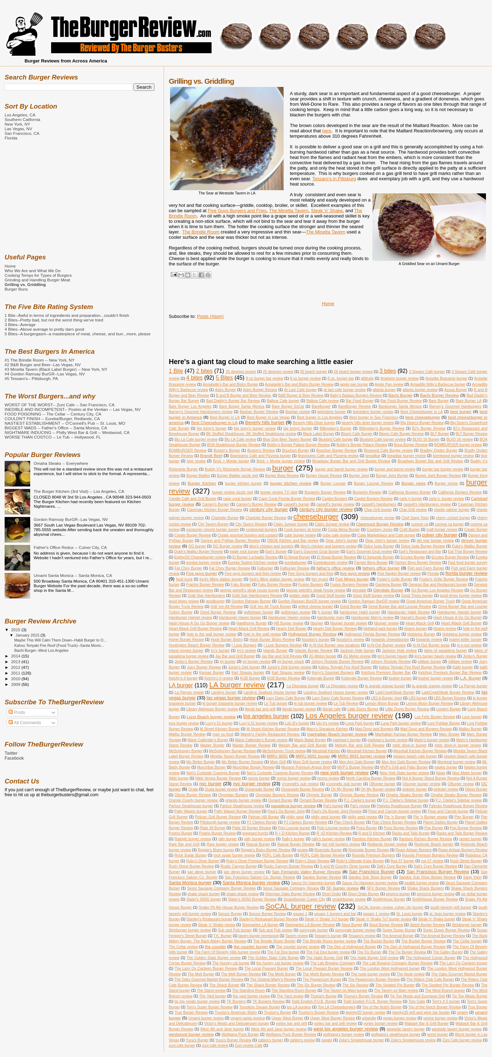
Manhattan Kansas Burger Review (403, 734)
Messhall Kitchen (326, 751)
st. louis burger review (448, 914)
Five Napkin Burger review (399, 574)
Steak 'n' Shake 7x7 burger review (384, 919)
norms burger (259, 778)
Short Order (331, 894)
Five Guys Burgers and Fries (237, 210)
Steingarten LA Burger (260, 925)
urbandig (369, 1018)
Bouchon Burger (295, 450)
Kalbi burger (463, 667)
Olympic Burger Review (359, 795)
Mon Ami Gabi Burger (357, 762)
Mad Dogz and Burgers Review (426, 729)
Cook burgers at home (302, 530)
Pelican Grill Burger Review (218, 817)
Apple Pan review (389, 384)
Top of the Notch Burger (382, 1007)
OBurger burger (382, 784)
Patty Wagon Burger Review (237, 811)
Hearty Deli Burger (291, 629)
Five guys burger (201, 573)
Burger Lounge (333, 483)
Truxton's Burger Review (318, 1012)
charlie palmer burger (451, 510)
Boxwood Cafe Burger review (388, 450)
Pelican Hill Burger (263, 817)
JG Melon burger (323, 656)
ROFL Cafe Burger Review (322, 855)
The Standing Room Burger (294, 990)
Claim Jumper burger (291, 524)
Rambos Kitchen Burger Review (425, 839)
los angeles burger (266, 716)
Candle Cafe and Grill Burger (192, 499)
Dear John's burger (342, 541)
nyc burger (210, 783)
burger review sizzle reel (232, 492)
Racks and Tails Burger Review (461, 833)
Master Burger (212, 745)
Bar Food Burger (359, 401)
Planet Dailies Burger (440, 822)
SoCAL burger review (301, 906)
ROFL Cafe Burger (277, 855)
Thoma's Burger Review (363, 996)
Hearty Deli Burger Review (335, 629)
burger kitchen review (290, 483)
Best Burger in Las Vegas (268, 417)
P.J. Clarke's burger (360, 800)
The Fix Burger (369, 952)
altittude (367, 378)
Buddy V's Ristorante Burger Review (235, 469)
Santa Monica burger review (251, 882)
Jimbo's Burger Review (194, 662)
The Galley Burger (448, 952)
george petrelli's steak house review (315, 590)
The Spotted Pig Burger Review (447, 985)
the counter (215, 946)
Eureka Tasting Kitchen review (253, 563)
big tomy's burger (211, 428)
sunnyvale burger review (355, 930)
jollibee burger (429, 662)
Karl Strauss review (288, 673)
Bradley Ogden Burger (438, 450)
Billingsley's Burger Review (382, 428)
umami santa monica (247, 1018)
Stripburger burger (467, 925)
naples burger (445, 767)
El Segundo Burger (378, 557)
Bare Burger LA (469, 401)
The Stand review (211, 990)
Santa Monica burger (190, 882)
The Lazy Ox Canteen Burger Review (206, 968)
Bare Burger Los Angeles (190, 406)
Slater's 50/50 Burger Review (252, 899)
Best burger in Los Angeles (319, 417)
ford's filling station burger (220, 579)
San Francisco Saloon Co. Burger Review (260, 877)
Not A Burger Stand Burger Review (431, 778)
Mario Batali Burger (310, 740)
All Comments (25, 722)
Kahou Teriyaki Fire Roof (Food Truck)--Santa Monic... (59, 645)
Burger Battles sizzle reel (237, 476)
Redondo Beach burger (433, 844)
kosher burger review (436, 678)
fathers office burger (381, 568)
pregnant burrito (255, 833)
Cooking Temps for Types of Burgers (38, 275)
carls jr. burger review (446, 499)
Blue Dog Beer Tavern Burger (287, 439)
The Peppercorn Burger (322, 979)
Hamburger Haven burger (240, 618)
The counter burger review (297, 947)
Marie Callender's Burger (207, 740)
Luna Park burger (359, 723)
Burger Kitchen (202, 483)
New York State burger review (404, 773)
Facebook (14, 758)
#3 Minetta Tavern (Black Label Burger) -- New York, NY (56, 369)
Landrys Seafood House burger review (336, 692)
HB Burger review (288, 623)
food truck (184, 579)
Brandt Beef (211, 455)
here (326, 130)
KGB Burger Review (283, 678)
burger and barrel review (395, 469)
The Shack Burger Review (268, 985)
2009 (16, 684)
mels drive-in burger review (457, 745)
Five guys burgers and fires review (253, 574)
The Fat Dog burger (283, 952)
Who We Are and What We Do (33, 270)
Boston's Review (261, 450)
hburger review (386, 623)
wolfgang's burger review (343, 1034)
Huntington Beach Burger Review (196, 645)
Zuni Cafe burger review (462, 1040)
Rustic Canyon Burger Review (288, 866)
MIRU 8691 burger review (361, 756)
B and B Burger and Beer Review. (244, 395)
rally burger (227, 839)
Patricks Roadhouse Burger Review (458, 806)
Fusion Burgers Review (349, 585)
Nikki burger (178, 778)
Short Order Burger (363, 894)
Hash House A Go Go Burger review (199, 623)
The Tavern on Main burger (345, 990)
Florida (433, 574)
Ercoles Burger (412, 557)
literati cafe (332, 709)
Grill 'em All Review (227, 607)
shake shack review (242, 894)
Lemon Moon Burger (382, 703)
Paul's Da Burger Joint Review (336, 811)
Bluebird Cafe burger (335, 439)
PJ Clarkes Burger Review (305, 822)
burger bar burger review (442, 469)
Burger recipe (446, 483)
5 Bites (224, 378)
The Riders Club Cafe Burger (430, 979)
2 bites (204, 371)
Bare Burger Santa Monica (241, 406)
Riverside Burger (328, 850)
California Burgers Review (459, 492)
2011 (16, 673)
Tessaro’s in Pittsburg (334, 178)
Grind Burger (350, 607)
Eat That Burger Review (467, 552)
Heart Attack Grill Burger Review (195, 629)
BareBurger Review (354, 406)
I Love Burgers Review (283, 645)
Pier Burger (464, 817)
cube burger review (300, 535)
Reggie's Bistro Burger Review (266, 850)
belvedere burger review (373, 412)
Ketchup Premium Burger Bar (386, 673)
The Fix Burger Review (407, 952)
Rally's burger (293, 839)
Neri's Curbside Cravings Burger (213, 773)
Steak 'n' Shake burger (436, 919)
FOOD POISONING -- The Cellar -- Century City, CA (53, 414)
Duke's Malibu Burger (469, 546)
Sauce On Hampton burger (313, 883)
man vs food (223, 734)
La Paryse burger (473, 686)
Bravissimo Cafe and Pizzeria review (328, 456)
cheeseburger (316, 516)
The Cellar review (183, 947)
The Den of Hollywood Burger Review (414, 947)
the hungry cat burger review (280, 963)
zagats (326, 1040)
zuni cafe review (215, 1045)
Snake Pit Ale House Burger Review (229, 907)
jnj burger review (256, 662)
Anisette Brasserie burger (446, 378)
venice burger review (440, 1018)
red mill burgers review (341, 844)
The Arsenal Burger (398, 936)
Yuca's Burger (197, 1040)
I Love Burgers (244, 645)
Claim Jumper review (332, 524)
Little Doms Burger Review (407, 709)
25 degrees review (278, 372)
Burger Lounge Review (373, 483)
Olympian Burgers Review (277, 795)
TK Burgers (235, 1001)
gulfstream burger (258, 612)
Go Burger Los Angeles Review (437, 590)
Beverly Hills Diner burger (314, 423)
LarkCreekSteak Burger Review (448, 692)
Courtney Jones (380, 530)
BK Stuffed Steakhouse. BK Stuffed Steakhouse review (251, 434)
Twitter (11, 753)
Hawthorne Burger (251, 623)
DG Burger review (227, 546)
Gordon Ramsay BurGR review (373, 601)
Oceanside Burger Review (302, 789)
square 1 (300, 914)
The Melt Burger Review (241, 974)
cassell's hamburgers (378, 504)
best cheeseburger (422, 417)
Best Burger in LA (225, 417)
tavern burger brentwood (259, 936)
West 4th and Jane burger (222, 1029)
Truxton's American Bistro (236, 1012)
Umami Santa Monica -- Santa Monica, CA (73, 575)
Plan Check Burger (349, 822)
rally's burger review (328, 839)
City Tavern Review (251, 524)
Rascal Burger (258, 844)
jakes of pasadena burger (445, 651)
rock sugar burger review (234, 855)
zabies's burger (270, 1040)
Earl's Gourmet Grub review (369, 552)
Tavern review (296, 936)
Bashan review (297, 412)
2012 (16, 667)
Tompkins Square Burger (259, 1007)
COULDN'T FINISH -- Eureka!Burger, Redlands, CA (52, 418)
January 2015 (28, 635)
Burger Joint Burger (392, 476)
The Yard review (290, 996)
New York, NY (17, 124)
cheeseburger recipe (378, 518)
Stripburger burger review (190, 930)
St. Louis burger (409, 914)
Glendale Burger (388, 590)
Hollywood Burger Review (312, 634)
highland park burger (380, 629)
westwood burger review (191, 1034)
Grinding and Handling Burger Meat (37, 279)
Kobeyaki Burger (320, 678)
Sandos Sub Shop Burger (370, 877)
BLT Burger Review (471, 434)
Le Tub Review (346, 703)
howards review (429, 640)
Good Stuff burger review (373, 596)
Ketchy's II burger (183, 678)
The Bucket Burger (378, 941)
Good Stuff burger (331, 596)
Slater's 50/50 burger (203, 899)
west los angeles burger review (345, 1028)
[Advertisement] (298, 292)
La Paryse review (189, 692)
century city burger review (326, 509)
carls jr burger (410, 499)
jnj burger (227, 662)
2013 (16, 661)
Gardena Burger (388, 585)
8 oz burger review (305, 378)
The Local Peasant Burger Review (323, 968)
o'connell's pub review (300, 784)
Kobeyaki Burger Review (361, 678)
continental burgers (261, 530)
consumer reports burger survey (212, 530)
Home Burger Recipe (186, 640)
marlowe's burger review (387, 740)
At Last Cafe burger (300, 390)
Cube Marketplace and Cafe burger (386, 535)
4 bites (194, 378)
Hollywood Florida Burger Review (372, 634)
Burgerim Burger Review (325, 492)
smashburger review (349, 899)
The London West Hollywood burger (390, 968)
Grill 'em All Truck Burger (270, 607)
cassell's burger (297, 504)
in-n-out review (469, 645)
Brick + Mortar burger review (281, 461)
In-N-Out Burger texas (431, 645)
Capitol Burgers (335, 499)
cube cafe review (337, 535)
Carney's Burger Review (256, 504)
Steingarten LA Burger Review (310, 925)
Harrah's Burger (413, 618)
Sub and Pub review (276, 930)
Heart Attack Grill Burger (461, 623)
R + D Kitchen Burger (292, 833)
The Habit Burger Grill (324, 958)
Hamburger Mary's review (372, 618)
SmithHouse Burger (389, 899)
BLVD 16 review (459, 439)
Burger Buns (16, 289)
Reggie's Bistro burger (216, 850)
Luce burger (472, 717)
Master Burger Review (251, 745)
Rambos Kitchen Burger (372, 839)
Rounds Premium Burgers (373, 855)
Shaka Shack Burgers (425, 888)
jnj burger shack (291, 662)
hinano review (444, 629)
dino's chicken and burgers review (328, 546)
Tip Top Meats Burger (469, 996)
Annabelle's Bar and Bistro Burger (230, 384)
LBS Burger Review (450, 698)
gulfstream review (295, 612)
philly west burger (325, 817)
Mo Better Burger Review (242, 762)
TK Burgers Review (268, 1001)
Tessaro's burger (328, 936)
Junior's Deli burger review (289, 667)
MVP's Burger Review (355, 767)
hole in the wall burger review (211, 634)
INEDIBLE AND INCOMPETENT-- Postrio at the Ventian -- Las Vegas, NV (73, 409)
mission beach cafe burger (415, 756)
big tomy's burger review (254, 428)
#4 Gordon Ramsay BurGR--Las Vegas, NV (45, 373)
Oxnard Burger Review (318, 800)
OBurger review (461, 784)
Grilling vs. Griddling (25, 284)
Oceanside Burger (259, 789)
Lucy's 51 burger (219, 723)
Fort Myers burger (352, 579)
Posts (17, 712)
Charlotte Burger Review (266, 518)
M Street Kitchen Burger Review (273, 729)
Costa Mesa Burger (344, 530)
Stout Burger (351, 925)
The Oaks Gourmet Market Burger (459, 974)
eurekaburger (295, 563)
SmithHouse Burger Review (435, 899)
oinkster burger (414, 789)
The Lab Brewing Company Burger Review (397, 963)
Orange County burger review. (193, 800)
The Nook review (411, 974)
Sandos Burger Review (321, 877)
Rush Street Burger (466, 861)
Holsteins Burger (421, 634)
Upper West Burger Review (332, 1018)
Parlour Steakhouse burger (191, 806)
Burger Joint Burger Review (438, 476)
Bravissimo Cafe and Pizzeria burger (260, 456)
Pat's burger (333, 806)
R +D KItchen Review (334, 833)
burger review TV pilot (278, 492)
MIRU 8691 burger (313, 756)
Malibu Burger (470, 729)
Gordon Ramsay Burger (251, 601)
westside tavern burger (406, 1029)
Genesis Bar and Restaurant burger (438, 585)
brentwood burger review (453, 456)
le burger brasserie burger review (230, 703)
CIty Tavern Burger (213, 524)
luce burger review (184, 723)
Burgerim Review (367, 492)
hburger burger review (348, 623)
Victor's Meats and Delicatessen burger (236, 1023)
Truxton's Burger (277, 1012)
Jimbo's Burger (475, 656)
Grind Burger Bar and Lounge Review (399, 607)
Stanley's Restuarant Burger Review (268, 919)
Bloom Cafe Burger (356, 434)
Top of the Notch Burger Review (434, 1007)
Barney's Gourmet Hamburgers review (200, 412)
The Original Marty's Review (273, 979)
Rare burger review (223, 844)
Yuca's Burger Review (233, 1040)
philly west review (362, 817)
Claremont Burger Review (380, 524)
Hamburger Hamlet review (190, 618)
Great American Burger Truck (430, 601)
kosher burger (400, 678)
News (440, 773)
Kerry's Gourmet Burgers (333, 673)
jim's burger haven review (435, 656)
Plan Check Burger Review (394, 822)
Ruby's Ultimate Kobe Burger (360, 861)
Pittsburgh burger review (220, 822)
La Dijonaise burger (302, 686)
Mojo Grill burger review (312, 762)
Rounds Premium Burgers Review (430, 855)
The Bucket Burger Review (423, 941)
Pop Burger (434, 828)
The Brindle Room (200, 232)
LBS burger (418, 698)
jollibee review (460, 662)
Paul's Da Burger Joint (286, 811)
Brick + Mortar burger (231, 461)
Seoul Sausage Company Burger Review (221, 888)
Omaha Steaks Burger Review (456, 795)
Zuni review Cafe (248, 1045)
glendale (359, 590)
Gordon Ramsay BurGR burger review (309, 601)
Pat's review (360, 806)
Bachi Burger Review (439, 395)
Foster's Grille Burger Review (443, 579)
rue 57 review (432, 861)
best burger (460, 411)
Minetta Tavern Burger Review (235, 756)
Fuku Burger (241, 585)
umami (462, 1012)
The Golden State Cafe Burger (273, 958)
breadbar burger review (406, 456)
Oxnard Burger (280, 800)
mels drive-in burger (410, 745)
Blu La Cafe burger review (196, 439)
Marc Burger (449, 734)
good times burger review (461, 596)
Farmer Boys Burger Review (417, 563)
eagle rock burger (244, 552)
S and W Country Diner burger (345, 866)
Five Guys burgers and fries (310, 574)
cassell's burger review (335, 504)
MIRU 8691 (277, 756)
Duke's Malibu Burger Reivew (198, 552)
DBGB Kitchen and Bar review (292, 541)
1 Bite (176, 371)
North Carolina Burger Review (370, 778)
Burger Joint (359, 476)
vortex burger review (380, 1023)
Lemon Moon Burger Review (429, 703)
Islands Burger (275, 651)
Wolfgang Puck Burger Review (291, 1034)
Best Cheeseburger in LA (421, 412)
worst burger (437, 1034)
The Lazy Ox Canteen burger (463, 963)
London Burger (448, 709)
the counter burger (251, 946)
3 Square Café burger (427, 372)
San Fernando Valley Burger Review (306, 871)
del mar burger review (435, 541)
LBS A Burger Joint (386, 698)
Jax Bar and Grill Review (282, 656)
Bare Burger (438, 401)
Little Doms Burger (363, 709)
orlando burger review (243, 800)
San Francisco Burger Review (437, 871)
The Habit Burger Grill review (374, 958)
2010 (16, 678)
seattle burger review (421, 883)
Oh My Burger (342, 789)
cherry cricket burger (453, 518)
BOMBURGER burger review (458, 445)
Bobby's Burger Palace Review (362, 445)
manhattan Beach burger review (337, 734)
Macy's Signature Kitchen (327, 729)
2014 (16, 656)
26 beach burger (313, 372)
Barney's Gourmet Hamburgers (455, 406)
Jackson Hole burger (357, 651)
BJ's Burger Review (428, 428)
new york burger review (344, 772)
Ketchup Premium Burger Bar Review (449, 673)
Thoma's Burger (323, 996)
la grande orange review (432, 686)
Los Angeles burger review (349, 715)
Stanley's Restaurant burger (209, 919)
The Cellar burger (467, 941)
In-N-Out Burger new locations (334, 645)
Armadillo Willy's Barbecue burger (437, 384)
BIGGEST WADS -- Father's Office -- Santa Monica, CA (56, 427)
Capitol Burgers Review (373, 499)
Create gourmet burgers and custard (248, 535)
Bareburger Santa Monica (400, 406)
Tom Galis (417, 1001)
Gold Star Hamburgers (206, 596)
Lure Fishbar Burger (443, 723)
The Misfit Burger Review (323, 974)
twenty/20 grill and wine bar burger (421, 1012)
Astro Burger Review (260, 390)
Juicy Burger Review (204, 667)
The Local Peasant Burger (266, 968)
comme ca (419, 524)
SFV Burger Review (383, 888)
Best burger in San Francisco (373, 417)
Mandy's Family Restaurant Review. (270, 734)
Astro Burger (225, 390)
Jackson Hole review (399, 651)
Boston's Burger (227, 450)
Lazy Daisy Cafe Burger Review (338, 698)
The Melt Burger (201, 974)
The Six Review (355, 985)
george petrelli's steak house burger (249, 590)
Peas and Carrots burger (448, 811)
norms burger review (293, 778)
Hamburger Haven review (289, 618)
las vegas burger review (231, 697)
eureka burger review (203, 563)
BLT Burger (439, 434)
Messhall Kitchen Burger (367, 751)
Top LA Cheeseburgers (336, 1007)
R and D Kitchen (371, 833)
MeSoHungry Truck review (284, 751)
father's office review (336, 568)
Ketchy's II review (218, 678)
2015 (16, 629)
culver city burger (440, 535)
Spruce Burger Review (267, 914)
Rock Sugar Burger (191, 855)
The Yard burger (212, 996)
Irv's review (246, 651)
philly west (295, 817)
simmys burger (398, 894)
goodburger (215, 601)
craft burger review (442, 530)
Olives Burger (476, 789)
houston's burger (315, 640)
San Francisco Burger (372, 871)
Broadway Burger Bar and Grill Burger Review (351, 461)
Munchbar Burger (211, 767)
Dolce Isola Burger (378, 546)
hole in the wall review (262, 634)
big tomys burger (297, 428)
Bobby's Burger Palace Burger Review (298, 445)
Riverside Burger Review (368, 850)
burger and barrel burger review (341, 469)
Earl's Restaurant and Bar (420, 552)
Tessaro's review (362, 936)
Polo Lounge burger (294, 828)
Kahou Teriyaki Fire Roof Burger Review (412, 667)
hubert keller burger (465, 640)
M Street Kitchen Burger (220, 729)
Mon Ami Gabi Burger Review (406, 762)
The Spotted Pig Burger (394, 985)
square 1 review (376, 914)
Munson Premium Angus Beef (306, 767)
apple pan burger (354, 384)
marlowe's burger (347, 740)
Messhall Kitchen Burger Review (420, 751)
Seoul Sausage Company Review (291, 888)
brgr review (196, 461)
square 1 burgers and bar (335, 914)
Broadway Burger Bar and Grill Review (430, 461)
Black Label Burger (318, 434)
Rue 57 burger (402, 861)
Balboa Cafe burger (283, 401)
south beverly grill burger (451, 907)
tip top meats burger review (197, 1001)
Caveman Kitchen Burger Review (214, 510)
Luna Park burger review (401, 723)
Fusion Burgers (310, 585)
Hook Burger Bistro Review (272, 640)
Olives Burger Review (193, 795)
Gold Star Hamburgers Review (257, 596)
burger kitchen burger (243, 483)
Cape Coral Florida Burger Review (287, 499)
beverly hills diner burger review (367, 423)
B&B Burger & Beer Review (300, 395)
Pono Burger (366, 828)
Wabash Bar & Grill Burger (426, 1023)
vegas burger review (399, 1018)
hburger (316, 623)
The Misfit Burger (282, 974)
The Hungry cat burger (231, 963)
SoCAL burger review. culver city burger (390, 907)
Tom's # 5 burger (446, 1001)
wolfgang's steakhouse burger (395, 1034)
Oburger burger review (421, 784)
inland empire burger (186, 651)
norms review (328, 778)
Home (328, 303)
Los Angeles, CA (20, 114)
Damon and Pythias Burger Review (230, 541)
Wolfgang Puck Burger (240, 1034)
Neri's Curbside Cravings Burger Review (280, 773)
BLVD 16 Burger (425, 439)
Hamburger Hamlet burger (459, 612)
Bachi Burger (400, 395)
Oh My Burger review (378, 789)
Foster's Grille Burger (394, 579)
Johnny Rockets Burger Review (337, 662)
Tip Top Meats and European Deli (417, 996)
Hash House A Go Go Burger (457, 618)
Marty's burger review (431, 740)
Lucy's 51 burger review (258, 723)
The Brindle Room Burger (274, 941)
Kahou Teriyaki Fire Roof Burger (345, 667)
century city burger (268, 509)
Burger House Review (324, 476)
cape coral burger (237, 499)
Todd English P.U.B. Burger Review (372, 1001)
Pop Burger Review (466, 828)
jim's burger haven (392, 656)
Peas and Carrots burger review (394, 811)
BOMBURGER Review (187, 450)
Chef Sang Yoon (415, 518)
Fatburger (265, 568)
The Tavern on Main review (396, 990)
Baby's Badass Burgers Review (356, 395)
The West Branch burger (445, 990)
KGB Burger (250, 678)
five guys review (355, 573)
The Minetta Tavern (288, 210)
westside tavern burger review (456, 1029)
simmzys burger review (435, 894)
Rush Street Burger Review (191, 866)
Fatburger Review (295, 568)
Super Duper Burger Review (446, 930)
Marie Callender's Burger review (261, 740)
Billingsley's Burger (335, 428)
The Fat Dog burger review (328, 952)
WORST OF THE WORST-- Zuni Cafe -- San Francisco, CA (60, 404)
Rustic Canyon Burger (238, 866)
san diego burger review (244, 872)
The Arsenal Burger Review (442, 936)
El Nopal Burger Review (336, 557)
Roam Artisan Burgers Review (463, 850)
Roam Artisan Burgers (413, 850)
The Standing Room (248, 990)
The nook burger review (370, 974)
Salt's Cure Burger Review (435, 866)
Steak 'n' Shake (327, 210)
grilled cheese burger (315, 607)
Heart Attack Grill (420, 623)
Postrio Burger (180, 833)
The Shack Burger (224, 985)
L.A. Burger (470, 678)
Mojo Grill (278, 762)
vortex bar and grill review (335, 1023)
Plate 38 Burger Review (251, 828)
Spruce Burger (230, 914)
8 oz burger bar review (264, 378)
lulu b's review (327, 723)
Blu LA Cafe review (240, 439)
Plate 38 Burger (213, 828)
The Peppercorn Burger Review (374, 979)
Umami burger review (206, 1018)
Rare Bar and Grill (184, 844)
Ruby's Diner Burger (202, 861)
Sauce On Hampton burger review (370, 883)
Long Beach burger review (211, 716)
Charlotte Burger (225, 518)
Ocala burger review (221, 789)
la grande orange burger (385, 686)
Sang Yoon (472, 877)
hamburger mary (330, 618)
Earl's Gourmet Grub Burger (317, 552)
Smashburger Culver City (304, 899)
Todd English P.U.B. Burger (314, 1001)
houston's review (350, 640)
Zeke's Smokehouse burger (361, 1040)
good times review (184, 601)
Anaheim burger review (400, 378)
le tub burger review (310, 703)
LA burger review (237, 685)
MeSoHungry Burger (185, 751)
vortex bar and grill (291, 1023)
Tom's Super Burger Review (210, 1007)
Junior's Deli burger (244, 667)
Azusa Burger (455, 390)
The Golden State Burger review (214, 958)
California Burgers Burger (409, 492)
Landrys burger (223, 692)
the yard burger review (251, 996)
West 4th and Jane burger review (278, 1029)
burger (283, 468)
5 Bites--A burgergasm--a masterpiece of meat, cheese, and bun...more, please (78, 333)
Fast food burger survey (467, 563)
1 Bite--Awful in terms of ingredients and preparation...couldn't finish (67, 315)
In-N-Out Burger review (386, 645)
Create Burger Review (192, 535)
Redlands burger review (387, 844)
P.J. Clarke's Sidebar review (459, 800)
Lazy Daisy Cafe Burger (285, 698)
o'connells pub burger (344, 784)
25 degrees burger (241, 372)
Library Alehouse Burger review (212, 709)
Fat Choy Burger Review (229, 568)
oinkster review (445, 789)
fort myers (319, 579)
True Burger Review (191, 1012)
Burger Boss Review (282, 476)
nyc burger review (251, 783)
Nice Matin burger (467, 773)
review (302, 850)
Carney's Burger (215, 504)
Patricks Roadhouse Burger (399, 806)
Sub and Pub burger (235, 930)
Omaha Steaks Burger (404, 795)
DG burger (197, 546)
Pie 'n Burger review (431, 817)
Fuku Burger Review (274, 585)
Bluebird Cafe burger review (383, 439)
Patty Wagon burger (190, 811)
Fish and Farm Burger (426, 568)
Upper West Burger (287, 1018)
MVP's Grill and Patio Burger (404, 767)
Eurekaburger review (330, 563)
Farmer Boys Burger (371, 563)
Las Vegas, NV (18, 128)
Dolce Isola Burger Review (423, 546)
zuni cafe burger (182, 1045)
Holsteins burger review (462, 634)
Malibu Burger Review (187, 734)
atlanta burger (384, 390)
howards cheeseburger (390, 640)
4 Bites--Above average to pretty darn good (44, 329)
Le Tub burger (275, 703)
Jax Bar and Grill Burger (235, 656)
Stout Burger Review (386, 925)
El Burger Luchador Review (255, 557)
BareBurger (321, 406)
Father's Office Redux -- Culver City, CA (70, 547)
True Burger (477, 1007)
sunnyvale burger (314, 930)
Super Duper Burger (399, 930)
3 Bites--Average (20, 324)
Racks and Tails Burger (411, 833)
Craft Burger (409, 530)
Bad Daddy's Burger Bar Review (233, 401)
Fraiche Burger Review (205, 585)
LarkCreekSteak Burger (395, 692)
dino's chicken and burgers (271, 546)
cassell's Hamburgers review (427, 504)
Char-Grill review (413, 510)
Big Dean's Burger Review (422, 423)
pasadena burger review (293, 805)
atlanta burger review (420, 390)
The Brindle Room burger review (329, 941)
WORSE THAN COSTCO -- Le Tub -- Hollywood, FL (53, 437)
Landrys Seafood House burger (270, 692)
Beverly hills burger (265, 422)
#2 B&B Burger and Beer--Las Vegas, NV (43, 364)
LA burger (181, 685)
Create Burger (476, 530)
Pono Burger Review (401, 828)
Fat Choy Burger (188, 568)
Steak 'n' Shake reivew (216, 925)
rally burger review (259, 839)
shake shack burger (203, 894)
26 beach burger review (353, 372)
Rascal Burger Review (296, 844)
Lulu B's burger (297, 723)
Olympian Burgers (233, 795)
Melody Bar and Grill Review (359, 745)
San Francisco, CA (22, 133)
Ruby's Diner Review (312, 861)
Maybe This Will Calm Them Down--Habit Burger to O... (60, 640)
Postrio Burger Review (217, 833)
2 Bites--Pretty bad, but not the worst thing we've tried (54, 320)
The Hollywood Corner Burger (430, 958)
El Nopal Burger (297, 557)
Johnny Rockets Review (391, 662)
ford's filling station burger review (277, 579)
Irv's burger (220, 651)
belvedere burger (331, 412)
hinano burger (415, 629)
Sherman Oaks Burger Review (290, 894)
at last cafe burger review (345, 390)
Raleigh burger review (193, 839)
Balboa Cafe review (322, 401)
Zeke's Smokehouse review (413, 1040)
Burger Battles (198, 476)
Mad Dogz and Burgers (374, 729)
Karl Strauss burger (247, 673)
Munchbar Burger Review (253, 767)
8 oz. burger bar (341, 378)
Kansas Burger (211, 673)
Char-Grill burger (378, 510)
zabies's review (302, 1040)
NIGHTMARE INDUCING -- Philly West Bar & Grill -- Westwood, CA (67, 432)
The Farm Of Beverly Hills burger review (227, 952)
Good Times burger (417, 596)
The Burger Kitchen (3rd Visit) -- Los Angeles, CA (79, 491)
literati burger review (299, 709)
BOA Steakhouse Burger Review (234, 445)
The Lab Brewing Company (332, 963)
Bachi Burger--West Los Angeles (41, 650)
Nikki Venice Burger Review (218, 778)
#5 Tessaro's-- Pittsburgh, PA (31, 378)
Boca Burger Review (411, 445)
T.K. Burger (222, 936)
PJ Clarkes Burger (262, 822)
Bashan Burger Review (259, 412)
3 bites (387, 371)
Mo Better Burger (200, 762)
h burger (325, 612)
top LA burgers (299, 1007)
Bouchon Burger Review (336, 450)
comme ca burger (449, 524)
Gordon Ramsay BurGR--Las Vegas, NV (71, 519)
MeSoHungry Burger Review (232, 751)
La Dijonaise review (342, 686)
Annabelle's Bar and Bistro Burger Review (299, 384)
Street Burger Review (427, 925)
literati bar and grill (260, 709)
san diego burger (201, 872)
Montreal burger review (456, 762)
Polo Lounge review (333, 828)
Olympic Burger (319, 795)
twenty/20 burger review (366, 1012)
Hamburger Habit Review (409, 612)
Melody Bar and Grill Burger (302, 745)
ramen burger (470, 839)
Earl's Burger (276, 552)
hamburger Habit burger (360, 612)
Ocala (193, 789)
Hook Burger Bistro (226, 640)
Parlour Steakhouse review (242, 806)
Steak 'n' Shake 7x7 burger (327, 919)
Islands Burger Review (313, 651)
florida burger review (466, 573)
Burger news (413, 483)
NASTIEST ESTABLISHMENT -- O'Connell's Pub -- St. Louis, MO (65, 423)
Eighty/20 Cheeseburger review (200, 557)
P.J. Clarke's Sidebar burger (406, 800)
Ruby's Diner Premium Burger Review (257, 861)
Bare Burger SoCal (288, 406)
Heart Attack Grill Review (249, 629)
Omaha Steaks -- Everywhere (61, 463)
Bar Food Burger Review (401, 401)
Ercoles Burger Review (450, 557)
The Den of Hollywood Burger (351, 947)
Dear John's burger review (387, 541)
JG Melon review (357, 656)
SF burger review (342, 888)
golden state (299, 596)
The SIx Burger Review (316, 985)
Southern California (22, 119)
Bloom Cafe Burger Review (401, 434)
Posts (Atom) (210, 316)
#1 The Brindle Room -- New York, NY (40, 360)
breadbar (373, 456)
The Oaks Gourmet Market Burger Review (208, 979)
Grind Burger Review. (218, 612)
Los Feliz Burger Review (435, 717)
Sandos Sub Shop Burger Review (427, 877)
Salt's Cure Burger (392, 866)
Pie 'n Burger (395, 817)
